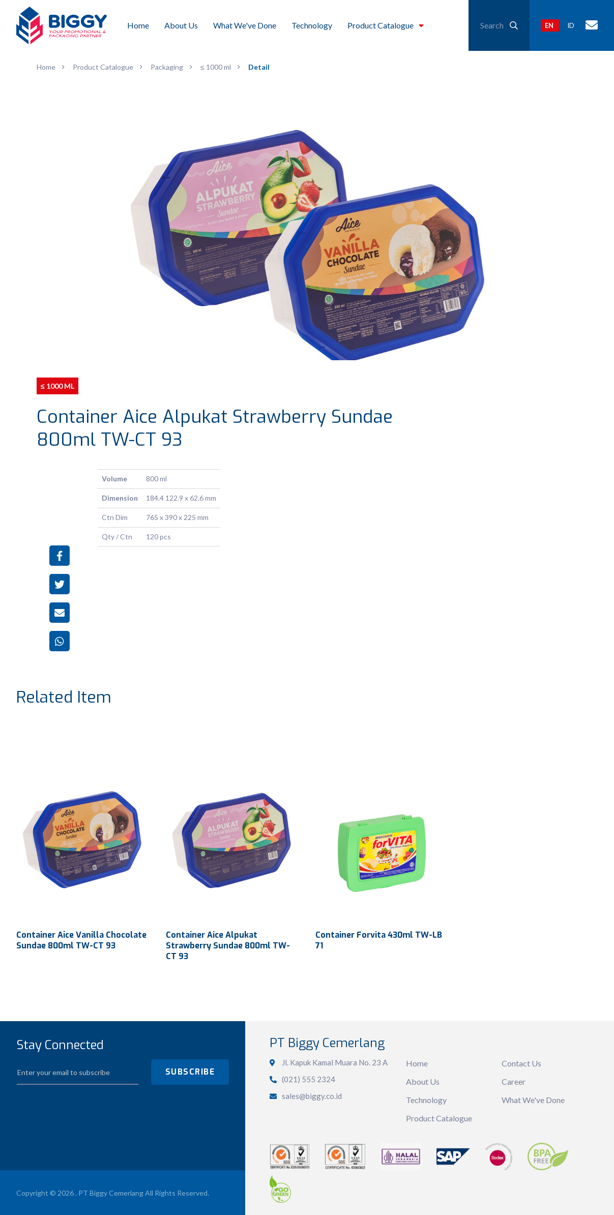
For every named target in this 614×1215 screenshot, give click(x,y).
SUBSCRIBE (190, 1070)
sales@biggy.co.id (312, 1094)
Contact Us (521, 1062)
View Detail (83, 822)
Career (513, 1080)
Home (417, 1062)
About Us (423, 1080)
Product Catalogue (439, 1117)
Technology (426, 1099)
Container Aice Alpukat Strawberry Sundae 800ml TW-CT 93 (228, 944)
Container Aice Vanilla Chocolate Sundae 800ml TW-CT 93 (81, 938)
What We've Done (533, 1099)
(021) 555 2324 (308, 1077)
